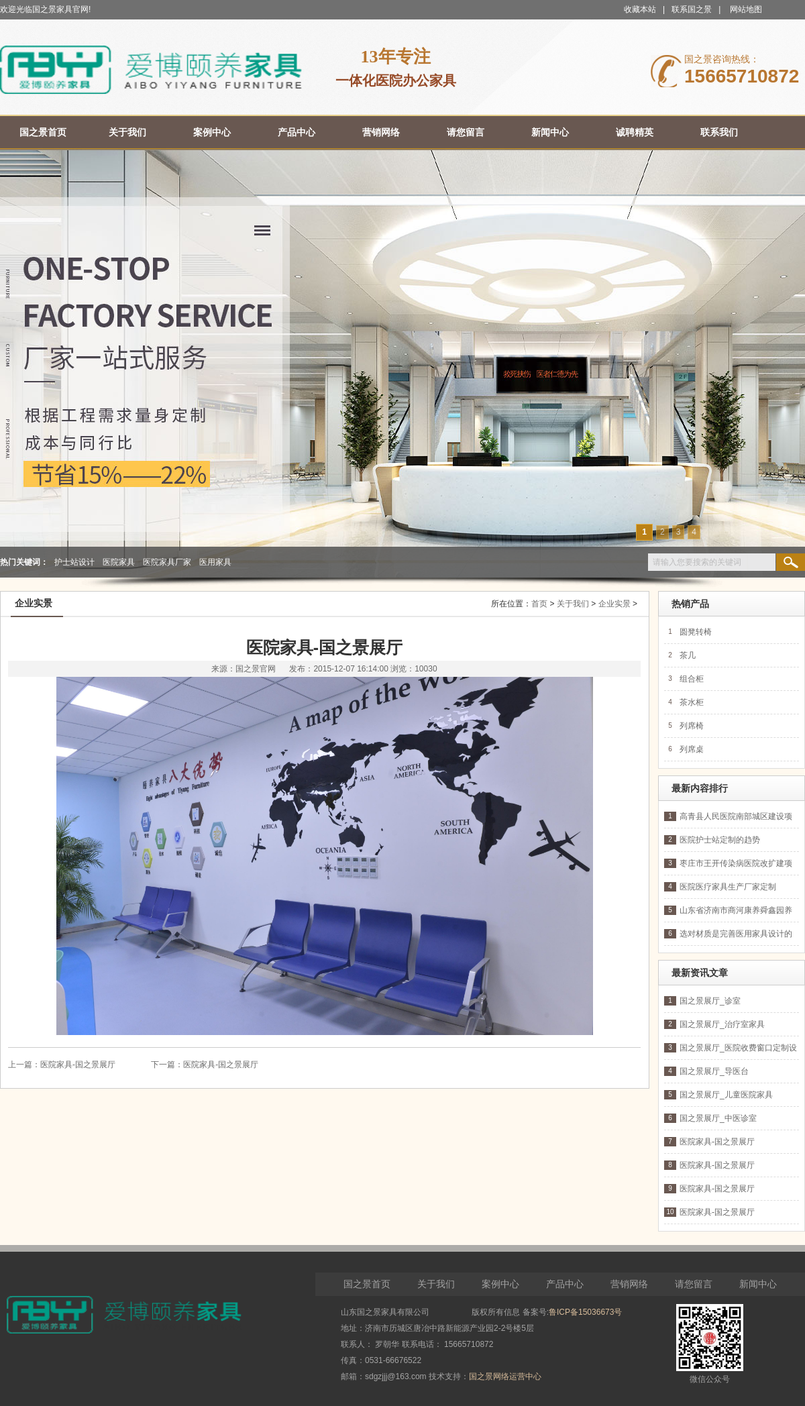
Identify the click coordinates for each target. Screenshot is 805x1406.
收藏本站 (640, 9)
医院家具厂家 (167, 562)
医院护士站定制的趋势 (720, 840)
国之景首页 (366, 1284)
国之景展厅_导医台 (714, 1071)
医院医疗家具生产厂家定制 (728, 886)
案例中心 (500, 1284)
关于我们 (573, 603)
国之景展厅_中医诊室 (718, 1118)
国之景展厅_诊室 (710, 1001)
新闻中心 (758, 1284)
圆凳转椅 (696, 632)
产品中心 (565, 1284)
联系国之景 (692, 9)
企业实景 (614, 603)
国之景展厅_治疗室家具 (722, 1024)
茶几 (688, 655)
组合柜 (692, 679)
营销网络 (629, 1284)
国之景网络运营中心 (505, 1376)
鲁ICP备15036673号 (585, 1312)
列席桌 (692, 749)
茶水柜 (692, 702)
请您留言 (693, 1284)
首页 (539, 603)
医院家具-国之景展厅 (77, 1064)
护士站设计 (74, 562)
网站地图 (746, 9)
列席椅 (692, 726)
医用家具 (215, 562)
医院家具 (119, 562)
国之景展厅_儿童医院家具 (726, 1094)
